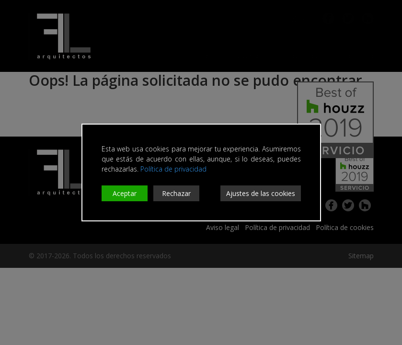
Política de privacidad (173, 168)
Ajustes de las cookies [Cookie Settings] (260, 193)
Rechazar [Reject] (176, 193)
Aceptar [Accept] (125, 193)
